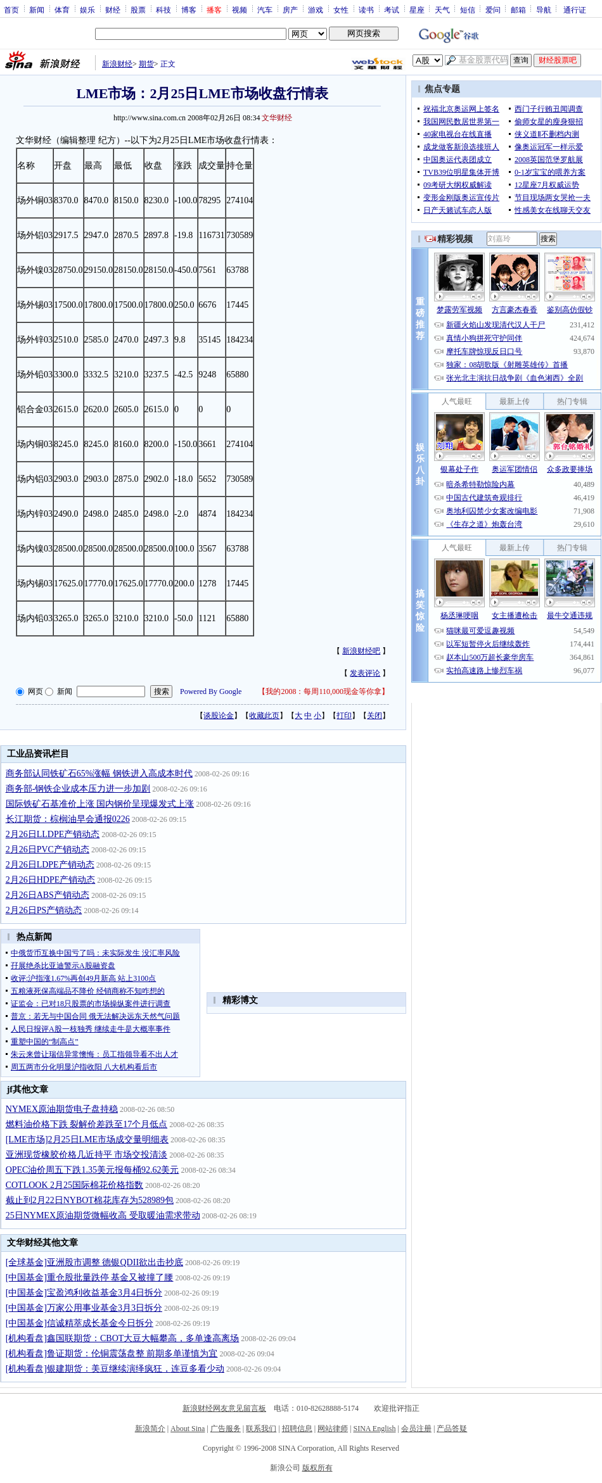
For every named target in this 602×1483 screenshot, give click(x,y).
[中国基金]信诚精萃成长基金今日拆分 (79, 1323)
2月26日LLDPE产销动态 (53, 834)
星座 (417, 9)
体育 (62, 9)
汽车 (264, 9)
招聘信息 (297, 1428)
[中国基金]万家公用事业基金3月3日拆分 (84, 1308)
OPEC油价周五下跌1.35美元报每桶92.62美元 (92, 1170)
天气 (442, 9)
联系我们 (261, 1428)
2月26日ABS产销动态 (47, 895)
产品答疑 (452, 1428)
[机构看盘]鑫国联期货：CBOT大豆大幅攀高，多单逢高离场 (123, 1338)
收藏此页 (264, 715)
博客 (188, 9)
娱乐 (87, 9)
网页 (35, 691)
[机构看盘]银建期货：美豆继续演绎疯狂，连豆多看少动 (115, 1368)
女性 (341, 9)
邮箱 (518, 9)
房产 (290, 9)
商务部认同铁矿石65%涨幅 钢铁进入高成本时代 (99, 773)
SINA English (374, 1428)
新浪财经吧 (361, 651)
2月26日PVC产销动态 (47, 849)
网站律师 (332, 1428)
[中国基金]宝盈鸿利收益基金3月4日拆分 (84, 1292)
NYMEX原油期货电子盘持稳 (62, 1109)
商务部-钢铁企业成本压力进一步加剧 (78, 788)
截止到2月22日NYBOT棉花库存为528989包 (90, 1200)
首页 (11, 9)
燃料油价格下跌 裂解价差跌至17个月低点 (87, 1124)
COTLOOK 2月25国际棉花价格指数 (74, 1185)
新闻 (36, 9)
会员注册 (416, 1428)
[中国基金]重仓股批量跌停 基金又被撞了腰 (90, 1277)
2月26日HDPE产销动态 (51, 880)
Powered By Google (210, 691)
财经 (112, 9)
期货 (146, 64)
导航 (543, 9)
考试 (391, 9)
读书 (366, 9)
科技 (163, 9)
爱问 (493, 9)
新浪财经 (117, 64)
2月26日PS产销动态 (44, 910)
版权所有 (317, 1467)
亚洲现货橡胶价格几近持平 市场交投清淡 (87, 1154)
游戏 (315, 9)
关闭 (374, 715)
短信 (467, 9)
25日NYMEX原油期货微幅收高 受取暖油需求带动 (103, 1215)
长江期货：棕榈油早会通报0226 (68, 819)
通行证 (574, 9)
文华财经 (277, 117)
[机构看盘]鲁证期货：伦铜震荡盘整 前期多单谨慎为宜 (112, 1353)
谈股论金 (218, 715)
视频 (239, 9)
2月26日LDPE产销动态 (50, 864)
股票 (138, 9)
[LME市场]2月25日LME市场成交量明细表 (87, 1139)
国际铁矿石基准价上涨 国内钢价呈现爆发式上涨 (100, 804)
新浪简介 (150, 1428)
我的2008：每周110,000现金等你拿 (323, 691)
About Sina (187, 1428)
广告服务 (225, 1428)
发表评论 (365, 673)
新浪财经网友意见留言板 (224, 1408)
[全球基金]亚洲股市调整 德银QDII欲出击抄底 (94, 1262)
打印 (344, 715)
